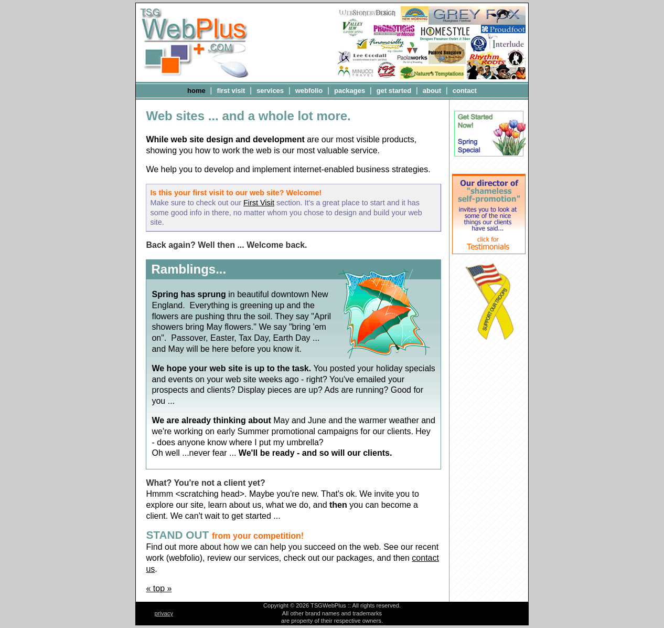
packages (349, 91)
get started (394, 91)
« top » (159, 588)
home (196, 91)
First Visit (258, 202)
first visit (231, 91)
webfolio (309, 91)
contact (465, 91)
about (432, 91)
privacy (164, 613)
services (270, 91)
